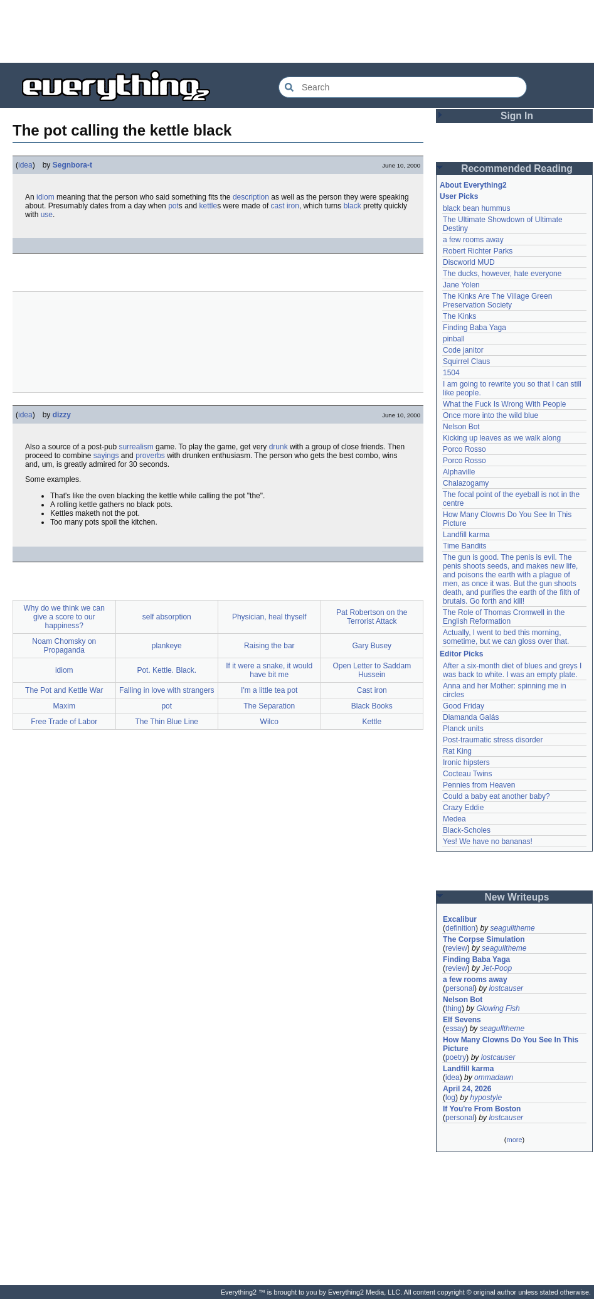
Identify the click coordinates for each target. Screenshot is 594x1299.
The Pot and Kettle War (64, 690)
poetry (455, 1057)
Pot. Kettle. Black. (166, 670)
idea (25, 165)
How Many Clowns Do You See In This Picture (510, 1044)
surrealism (136, 446)
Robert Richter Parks (477, 251)
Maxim (64, 706)
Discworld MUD (469, 262)
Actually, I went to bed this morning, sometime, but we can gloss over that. (506, 637)
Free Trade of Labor (64, 721)
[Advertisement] (297, 31)
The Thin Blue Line (166, 721)
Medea (454, 819)
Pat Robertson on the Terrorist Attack (371, 617)
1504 (451, 372)
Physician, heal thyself (269, 616)
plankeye (167, 645)
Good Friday (463, 706)
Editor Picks (461, 654)
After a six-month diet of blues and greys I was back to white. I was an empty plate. (512, 670)
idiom (45, 197)
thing (453, 1008)
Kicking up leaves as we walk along (502, 438)
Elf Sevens (462, 1019)
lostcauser (506, 988)
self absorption (166, 616)
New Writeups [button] (517, 897)
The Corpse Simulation (484, 939)
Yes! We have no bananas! (488, 841)
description (251, 197)
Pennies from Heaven (479, 785)
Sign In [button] (517, 115)
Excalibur (460, 919)
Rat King (457, 751)
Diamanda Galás (471, 717)
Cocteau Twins (467, 773)
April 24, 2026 (467, 1088)
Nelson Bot (461, 426)
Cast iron (372, 690)
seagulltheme (512, 928)
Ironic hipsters (466, 762)
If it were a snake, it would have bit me (269, 670)
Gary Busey (371, 645)
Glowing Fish (497, 1008)
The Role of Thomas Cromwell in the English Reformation (504, 617)
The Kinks (459, 316)
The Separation (269, 706)
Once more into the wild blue (490, 415)
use (47, 214)
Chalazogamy (466, 483)
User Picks (459, 196)
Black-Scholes (467, 830)
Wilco (269, 721)
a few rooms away (473, 239)
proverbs (150, 455)
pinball (454, 338)
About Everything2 (473, 185)
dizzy (62, 414)
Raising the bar (269, 645)
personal (459, 988)
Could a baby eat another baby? (496, 796)
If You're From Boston (482, 1108)
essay (455, 1028)
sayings (106, 455)
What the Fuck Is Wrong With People (504, 404)
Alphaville (459, 472)
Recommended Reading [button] (517, 168)
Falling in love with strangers (166, 690)
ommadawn (493, 1077)
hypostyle (486, 1097)
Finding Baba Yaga (474, 327)
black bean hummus (476, 208)
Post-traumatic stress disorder (493, 739)
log (450, 1097)
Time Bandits (465, 546)
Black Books (372, 706)
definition (460, 928)
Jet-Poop (497, 968)
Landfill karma (466, 534)
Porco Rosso (464, 449)
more (514, 1139)
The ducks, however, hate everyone (502, 273)
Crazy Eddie (463, 807)
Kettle (371, 721)
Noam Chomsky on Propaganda (64, 646)
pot (173, 205)
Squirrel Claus (466, 361)
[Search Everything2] (402, 87)
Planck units (463, 728)
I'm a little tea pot (269, 690)
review (456, 948)
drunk (278, 446)
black (352, 205)
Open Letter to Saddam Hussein (371, 670)
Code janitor (463, 350)
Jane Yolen (461, 285)
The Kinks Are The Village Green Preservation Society (497, 300)
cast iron (285, 205)
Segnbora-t (72, 165)
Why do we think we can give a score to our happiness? (64, 617)
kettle (208, 205)
